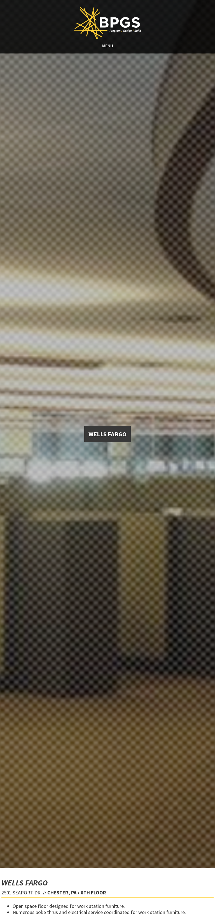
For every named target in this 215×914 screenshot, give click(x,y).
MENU (107, 45)
